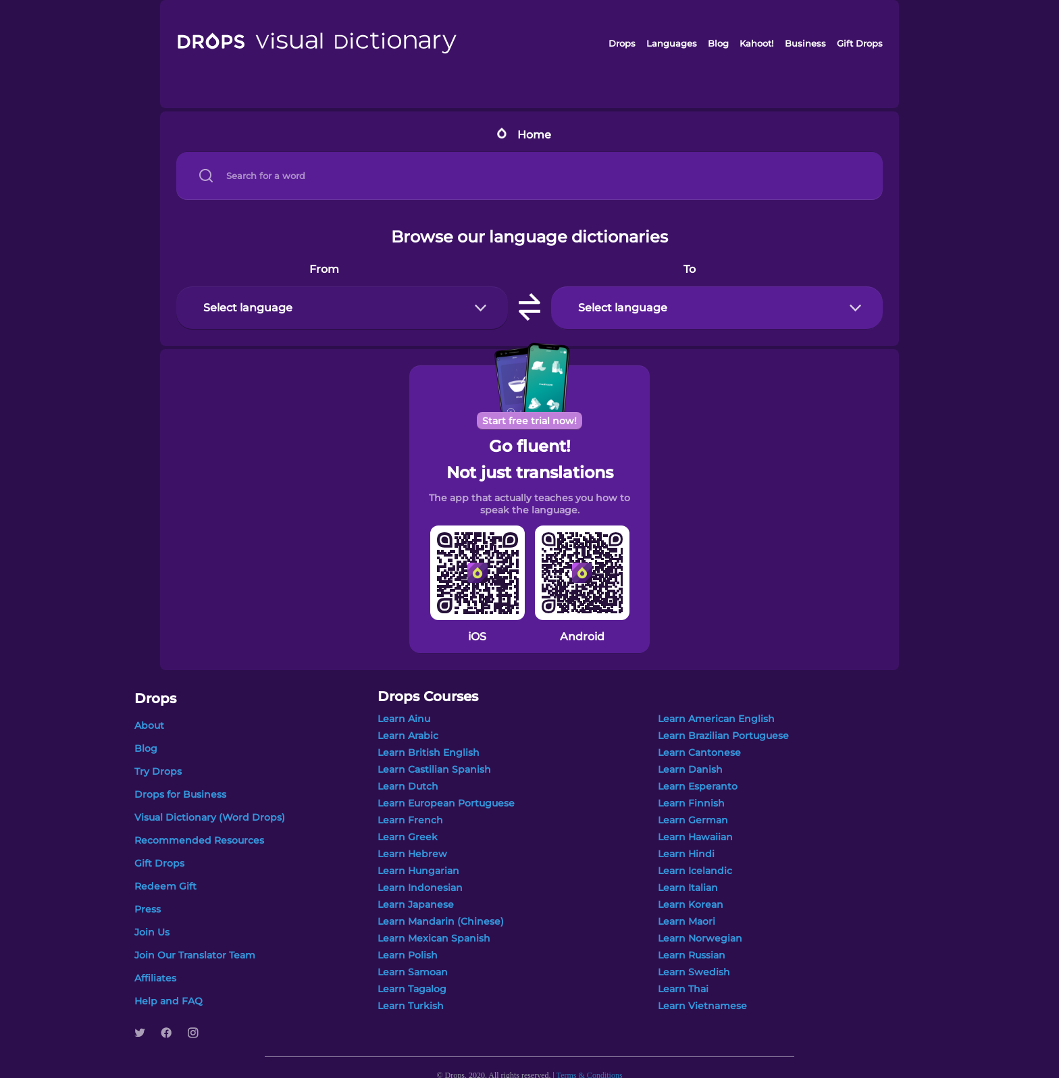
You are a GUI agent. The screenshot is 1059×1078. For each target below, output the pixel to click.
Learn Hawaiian (695, 837)
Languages (671, 43)
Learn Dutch (408, 786)
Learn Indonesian (420, 887)
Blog (718, 43)
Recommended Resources (199, 840)
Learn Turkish (411, 1006)
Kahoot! (756, 43)
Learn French (410, 820)
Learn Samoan (413, 972)
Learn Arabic (408, 735)
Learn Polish (408, 955)
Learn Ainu (404, 719)
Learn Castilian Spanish (434, 769)
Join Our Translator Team (194, 955)
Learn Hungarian (418, 871)
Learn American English (716, 719)
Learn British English (429, 752)
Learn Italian (688, 887)
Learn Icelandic (695, 871)
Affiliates (155, 978)
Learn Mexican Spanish (434, 938)
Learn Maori (686, 921)
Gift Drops (860, 43)
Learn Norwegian (700, 938)
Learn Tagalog (412, 989)
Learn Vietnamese (702, 1006)
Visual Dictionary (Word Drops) (209, 817)
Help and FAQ (168, 1001)
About (149, 725)
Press (147, 909)
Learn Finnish (691, 803)
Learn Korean (690, 904)
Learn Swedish (694, 972)
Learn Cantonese (699, 752)
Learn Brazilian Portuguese (723, 735)
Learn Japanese (416, 904)
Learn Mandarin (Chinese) (441, 921)
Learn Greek (408, 837)
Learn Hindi (686, 854)
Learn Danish (690, 769)
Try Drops (158, 771)
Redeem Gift (165, 886)
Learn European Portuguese (446, 803)
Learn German (693, 820)
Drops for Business (180, 794)
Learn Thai (683, 989)
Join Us (152, 932)
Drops (622, 43)
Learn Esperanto (698, 786)
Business (805, 43)
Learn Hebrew (412, 854)
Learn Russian (691, 955)
